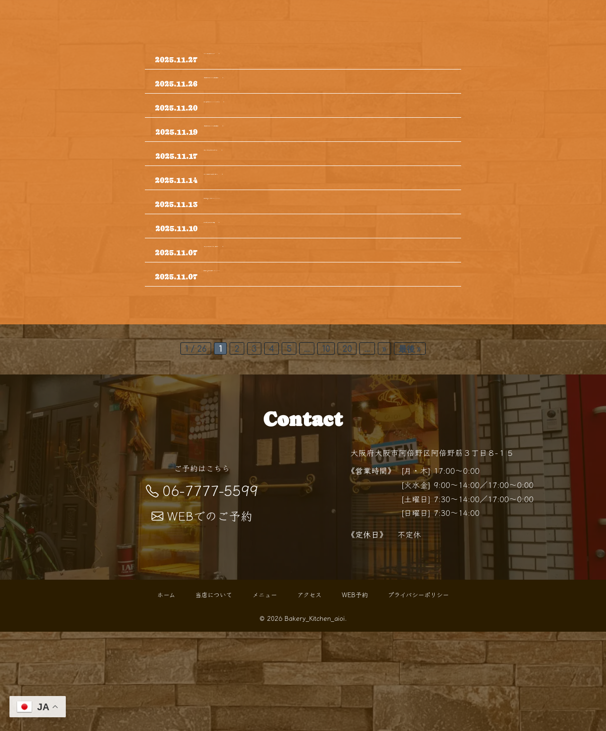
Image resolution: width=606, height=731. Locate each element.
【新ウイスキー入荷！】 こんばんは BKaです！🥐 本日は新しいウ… (322, 330)
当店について (213, 693)
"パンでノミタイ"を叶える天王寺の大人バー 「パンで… (311, 59)
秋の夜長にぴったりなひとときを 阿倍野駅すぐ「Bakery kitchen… (326, 368)
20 (347, 448)
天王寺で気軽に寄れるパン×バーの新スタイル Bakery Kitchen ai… (325, 268)
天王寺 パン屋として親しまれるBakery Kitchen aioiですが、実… (328, 122)
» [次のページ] (384, 448)
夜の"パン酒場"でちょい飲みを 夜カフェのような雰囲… (311, 299)
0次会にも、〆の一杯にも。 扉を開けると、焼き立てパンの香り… (325, 191)
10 (326, 448)
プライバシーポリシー (418, 693)
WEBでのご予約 (202, 614)
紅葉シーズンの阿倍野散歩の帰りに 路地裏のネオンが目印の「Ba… (328, 230)
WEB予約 (355, 693)
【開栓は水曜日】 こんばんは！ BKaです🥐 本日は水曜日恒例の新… (322, 91)
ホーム (166, 693)
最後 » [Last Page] (410, 448)
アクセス (309, 693)
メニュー (264, 693)
